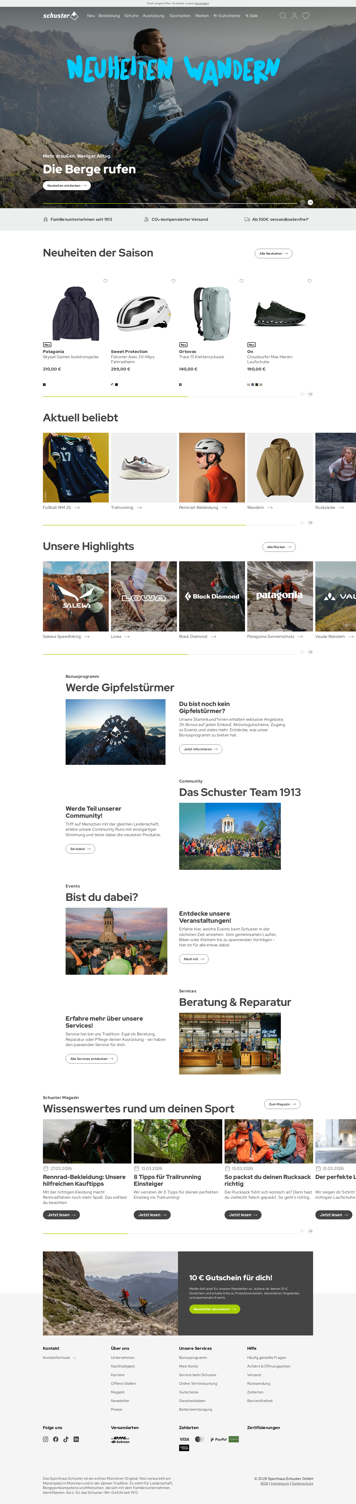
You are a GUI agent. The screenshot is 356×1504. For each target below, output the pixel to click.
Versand (254, 1374)
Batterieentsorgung (195, 1409)
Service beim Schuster (198, 1374)
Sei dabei (77, 849)
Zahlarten (255, 1392)
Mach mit (191, 959)
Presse (116, 1409)
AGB (264, 1483)
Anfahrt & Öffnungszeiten (269, 1366)
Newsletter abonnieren (212, 1309)
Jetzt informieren (198, 749)
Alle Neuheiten (271, 253)
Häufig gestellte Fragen (266, 1357)
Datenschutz (302, 1483)
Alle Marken (276, 547)
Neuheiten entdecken (64, 186)
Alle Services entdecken (88, 1059)
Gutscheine (189, 1392)
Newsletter (120, 1400)
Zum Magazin (279, 1104)
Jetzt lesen (58, 1214)
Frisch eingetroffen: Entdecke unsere (171, 3)
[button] (303, 202)
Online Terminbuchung (198, 1383)
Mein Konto (188, 1366)
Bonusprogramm (193, 1357)
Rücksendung (258, 1383)
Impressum (280, 1483)
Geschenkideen (192, 1400)
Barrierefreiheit (260, 1400)
